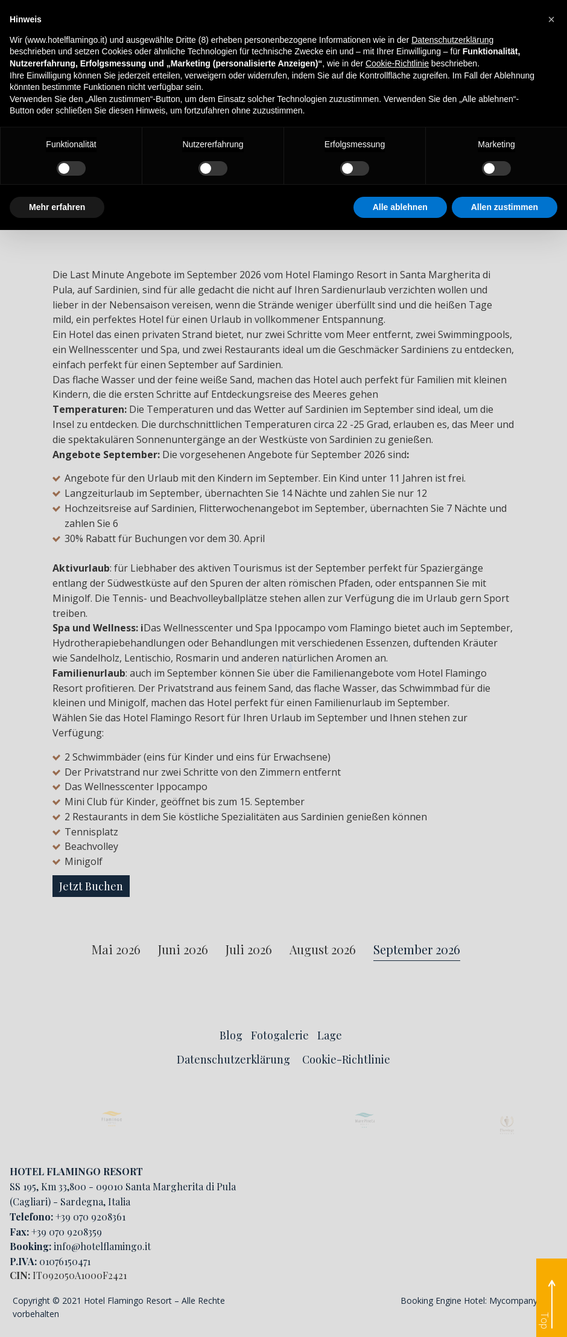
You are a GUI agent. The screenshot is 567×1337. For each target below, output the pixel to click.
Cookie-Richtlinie (346, 1059)
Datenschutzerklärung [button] (452, 40)
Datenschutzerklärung (233, 1059)
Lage (329, 1035)
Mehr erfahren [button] (57, 207)
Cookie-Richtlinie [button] (397, 63)
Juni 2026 (183, 949)
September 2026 (416, 949)
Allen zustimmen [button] (504, 207)
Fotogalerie (280, 1035)
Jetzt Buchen (91, 886)
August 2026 (323, 949)
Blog (231, 1035)
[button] (551, 19)
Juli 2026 (249, 949)
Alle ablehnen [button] (400, 207)
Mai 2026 (116, 949)
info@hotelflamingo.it (102, 1246)
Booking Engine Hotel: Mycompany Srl (475, 1300)
